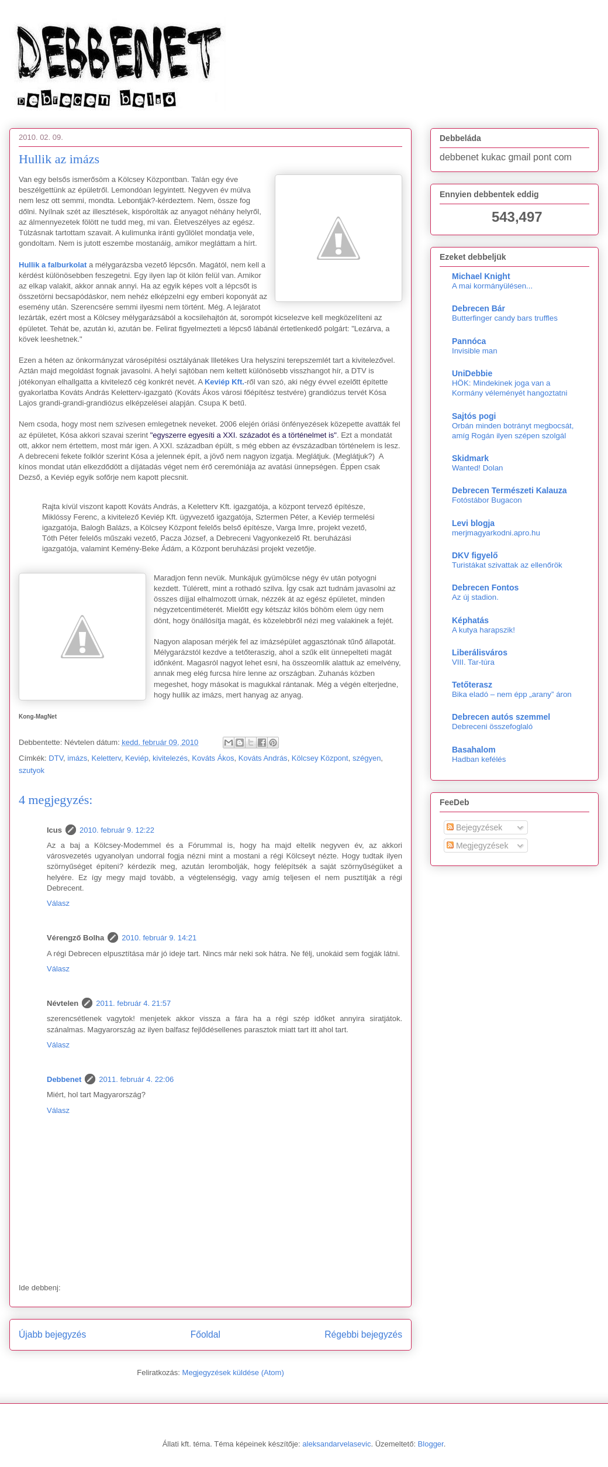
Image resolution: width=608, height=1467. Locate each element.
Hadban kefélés (479, 759)
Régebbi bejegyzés (363, 1334)
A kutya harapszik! (483, 630)
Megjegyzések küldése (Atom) (233, 1372)
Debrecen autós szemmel (501, 717)
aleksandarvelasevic (336, 1443)
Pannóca (469, 341)
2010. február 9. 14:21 (159, 937)
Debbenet (64, 1079)
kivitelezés (170, 758)
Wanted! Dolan (477, 467)
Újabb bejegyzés (52, 1334)
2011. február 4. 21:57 (133, 1003)
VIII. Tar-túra (473, 662)
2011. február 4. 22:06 (136, 1079)
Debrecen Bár (478, 308)
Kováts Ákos (213, 758)
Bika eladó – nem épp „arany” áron (512, 694)
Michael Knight (481, 276)
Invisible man (475, 350)
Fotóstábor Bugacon (487, 500)
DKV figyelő (475, 555)
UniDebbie (472, 373)
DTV (56, 758)
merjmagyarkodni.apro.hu (496, 532)
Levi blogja (473, 523)
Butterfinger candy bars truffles (505, 318)
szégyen (367, 758)
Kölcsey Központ (320, 758)
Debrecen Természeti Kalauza (509, 490)
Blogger (431, 1443)
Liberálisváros (479, 652)
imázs (77, 758)
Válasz (58, 903)
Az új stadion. (475, 597)
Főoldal (205, 1334)
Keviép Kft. (224, 381)
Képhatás (470, 620)
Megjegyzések (477, 845)
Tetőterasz (472, 684)
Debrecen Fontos (485, 587)
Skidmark (470, 458)
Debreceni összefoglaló (492, 726)
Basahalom (474, 749)
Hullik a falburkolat (53, 264)
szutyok (31, 770)
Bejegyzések (474, 827)
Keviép (136, 758)
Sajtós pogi (474, 416)
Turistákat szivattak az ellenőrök (507, 565)
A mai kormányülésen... (492, 285)
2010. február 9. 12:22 (117, 830)
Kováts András (263, 758)
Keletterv (106, 758)
